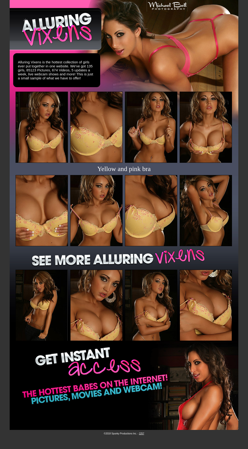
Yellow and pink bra (124, 168)
